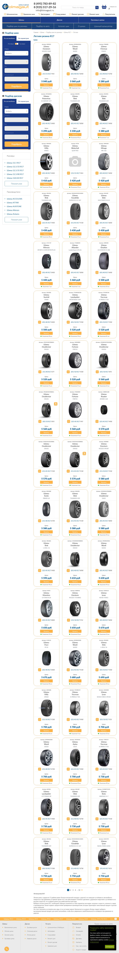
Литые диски (31, 935)
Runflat (35, 40)
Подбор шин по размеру (17, 26)
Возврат (78, 927)
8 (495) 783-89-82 (45, 3)
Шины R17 (58, 919)
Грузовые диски (32, 927)
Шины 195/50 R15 (99, 919)
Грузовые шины (97, 20)
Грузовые (22, 44)
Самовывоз (79, 931)
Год (6, 66)
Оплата (78, 935)
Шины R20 (83, 919)
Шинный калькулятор (103, 26)
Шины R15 (33, 919)
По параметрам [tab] (23, 38)
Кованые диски (31, 938)
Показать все (16, 183)
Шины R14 (21, 919)
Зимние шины (9, 935)
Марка (7, 49)
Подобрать (16, 86)
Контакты (79, 942)
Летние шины (9, 931)
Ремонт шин (93, 14)
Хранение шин (28, 14)
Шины (21, 20)
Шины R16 (46, 919)
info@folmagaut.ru (45, 10)
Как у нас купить (81, 946)
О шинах (81, 26)
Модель (7, 57)
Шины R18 (70, 919)
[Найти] (97, 7)
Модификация (9, 75)
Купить (46, 85)
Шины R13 (8, 919)
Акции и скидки (81, 950)
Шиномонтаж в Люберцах (56, 927)
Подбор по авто (42, 26)
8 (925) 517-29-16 (45, 7)
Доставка (79, 938)
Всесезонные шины (11, 927)
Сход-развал (59, 14)
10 (79, 890)
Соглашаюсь (110, 947)
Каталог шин (63, 26)
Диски (59, 20)
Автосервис (44, 14)
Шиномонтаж (11, 14)
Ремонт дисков (76, 14)
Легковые (11, 44)
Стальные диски (32, 931)
